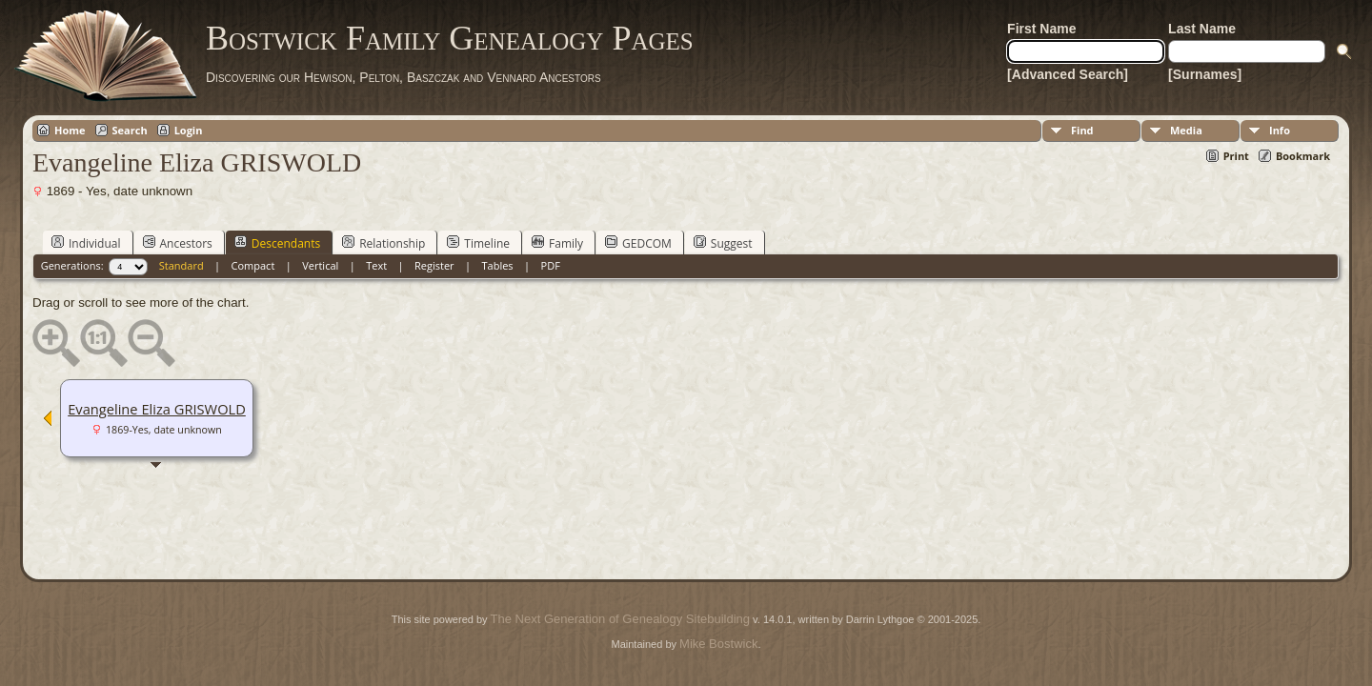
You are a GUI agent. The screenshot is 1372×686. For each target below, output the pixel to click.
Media (1186, 130)
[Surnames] (1204, 74)
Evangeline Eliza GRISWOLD (157, 408)
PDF (550, 265)
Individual (86, 243)
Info (1279, 130)
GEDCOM (638, 243)
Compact (253, 265)
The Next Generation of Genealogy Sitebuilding (620, 619)
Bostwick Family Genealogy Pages (450, 38)
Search (130, 130)
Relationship (383, 243)
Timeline (478, 243)
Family (557, 243)
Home (70, 130)
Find (1082, 130)
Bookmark (1303, 156)
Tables (498, 265)
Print (1236, 156)
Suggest (723, 243)
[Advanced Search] (1067, 74)
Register (434, 265)
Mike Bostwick (718, 643)
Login (188, 130)
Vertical (320, 265)
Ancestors (177, 243)
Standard (181, 265)
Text (376, 265)
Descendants (277, 243)
